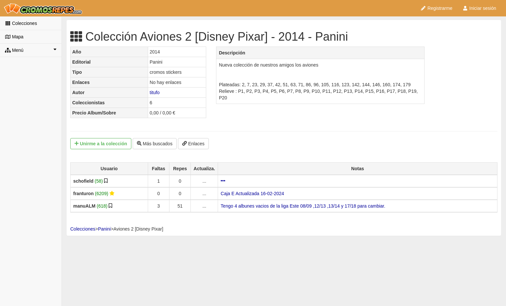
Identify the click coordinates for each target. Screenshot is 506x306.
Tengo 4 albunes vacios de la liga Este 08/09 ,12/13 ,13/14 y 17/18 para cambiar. (303, 206)
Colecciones (21, 23)
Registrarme (436, 8)
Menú (30, 50)
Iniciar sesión (479, 8)
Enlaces (193, 143)
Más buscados (154, 143)
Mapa (14, 36)
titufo (155, 92)
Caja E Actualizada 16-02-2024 (252, 193)
